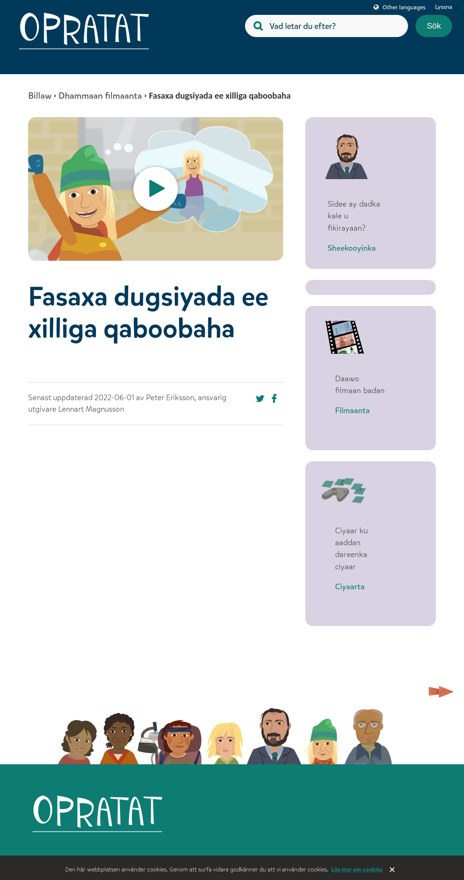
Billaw (40, 96)
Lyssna (443, 7)
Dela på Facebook (260, 398)
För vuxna (317, 853)
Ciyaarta (350, 579)
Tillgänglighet (407, 853)
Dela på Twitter (275, 398)
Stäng (393, 870)
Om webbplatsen (219, 853)
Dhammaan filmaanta (100, 96)
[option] (155, 189)
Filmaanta (352, 403)
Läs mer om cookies (356, 869)
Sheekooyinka (359, 248)
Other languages (403, 7)
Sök (434, 25)
